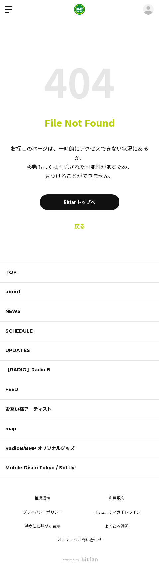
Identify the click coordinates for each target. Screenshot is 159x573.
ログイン (148, 9)
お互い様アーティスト (28, 409)
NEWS (13, 311)
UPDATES (17, 350)
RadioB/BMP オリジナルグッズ (40, 448)
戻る (79, 226)
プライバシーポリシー (42, 512)
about (13, 292)
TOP (11, 272)
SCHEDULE (19, 331)
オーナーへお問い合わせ (80, 540)
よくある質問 (116, 526)
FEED (11, 389)
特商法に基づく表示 (42, 526)
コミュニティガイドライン (116, 512)
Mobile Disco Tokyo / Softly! (40, 468)
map (10, 429)
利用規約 (116, 498)
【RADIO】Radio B (27, 370)
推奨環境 (42, 498)
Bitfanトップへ (79, 202)
